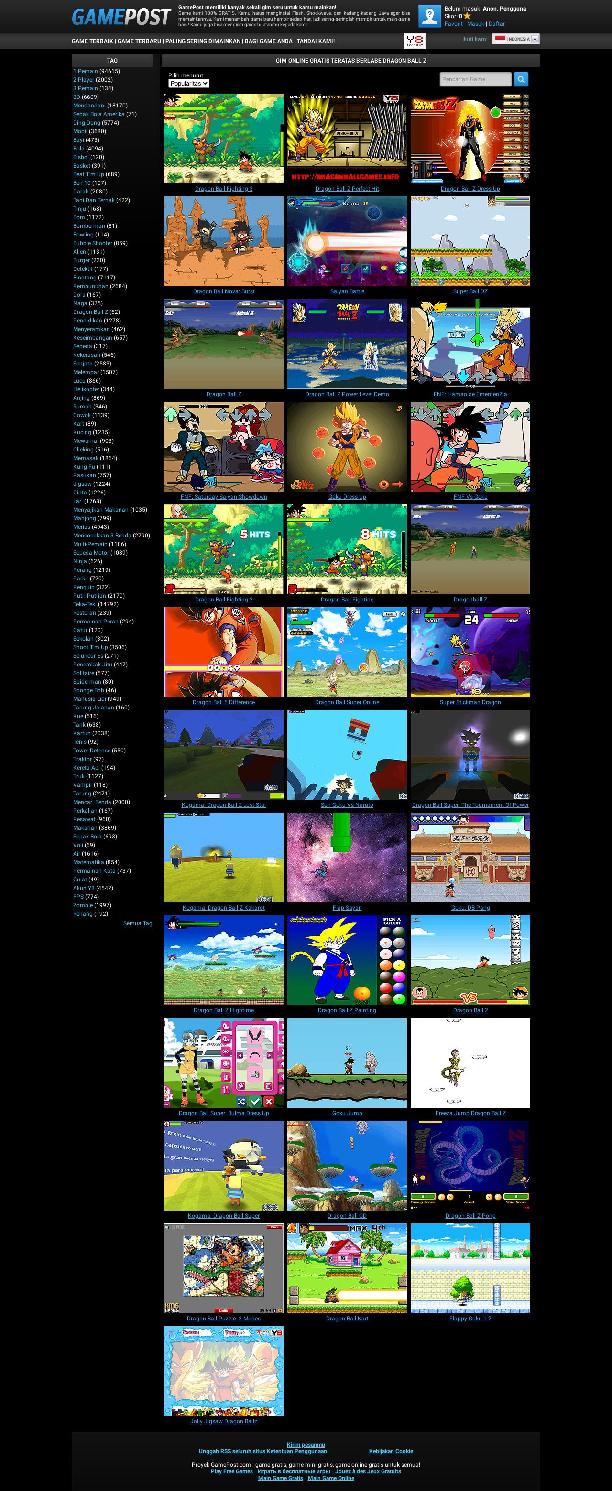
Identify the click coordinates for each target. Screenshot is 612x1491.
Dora (79, 294)
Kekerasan (86, 355)
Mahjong (84, 518)
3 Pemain (85, 88)
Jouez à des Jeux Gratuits (368, 1471)
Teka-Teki (85, 604)
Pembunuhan (91, 286)
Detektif (83, 269)
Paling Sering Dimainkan (202, 41)
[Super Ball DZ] (470, 241)
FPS (78, 896)
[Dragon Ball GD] (347, 1165)
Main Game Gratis (280, 1478)
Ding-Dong (86, 122)
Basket (81, 165)
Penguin (84, 587)
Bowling (83, 234)
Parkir (80, 578)
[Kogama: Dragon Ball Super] (224, 1165)
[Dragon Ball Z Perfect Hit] (347, 138)
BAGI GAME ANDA (269, 41)
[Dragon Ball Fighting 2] (224, 549)
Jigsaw (82, 484)
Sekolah (83, 638)
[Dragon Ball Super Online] (347, 652)
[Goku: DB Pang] (470, 857)
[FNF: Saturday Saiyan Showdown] (224, 446)
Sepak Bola (87, 836)
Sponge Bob (88, 690)
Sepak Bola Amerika (99, 114)
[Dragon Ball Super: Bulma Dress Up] (224, 1063)
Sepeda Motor (91, 552)
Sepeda (82, 346)
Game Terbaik (92, 41)
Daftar (497, 24)
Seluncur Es (88, 656)
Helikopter (86, 389)
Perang (82, 570)
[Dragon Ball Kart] (347, 1268)
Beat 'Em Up (88, 174)
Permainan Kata (94, 871)
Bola (79, 148)
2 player (83, 79)
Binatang (85, 277)
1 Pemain (85, 71)
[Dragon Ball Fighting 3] (224, 138)
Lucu (79, 380)
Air (76, 853)
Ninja (80, 561)
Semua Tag (138, 923)
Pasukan (84, 475)
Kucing (82, 432)
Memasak (85, 458)
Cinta (80, 492)
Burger (81, 260)
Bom (79, 217)
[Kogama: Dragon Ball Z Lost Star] (224, 754)
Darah (81, 191)
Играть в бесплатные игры (294, 1471)
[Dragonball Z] (470, 549)
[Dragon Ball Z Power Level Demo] (347, 344)
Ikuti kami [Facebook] (475, 39)
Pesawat (84, 819)
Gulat (80, 879)
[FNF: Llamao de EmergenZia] (470, 344)
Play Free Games (232, 1471)
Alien (79, 251)
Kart (78, 423)
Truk (79, 776)
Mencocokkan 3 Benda (102, 535)
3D (76, 97)
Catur (80, 630)
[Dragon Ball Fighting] (347, 549)
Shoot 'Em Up (90, 647)
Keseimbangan (92, 337)
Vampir (82, 785)
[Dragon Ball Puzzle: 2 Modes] (224, 1268)
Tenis (80, 742)
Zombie (83, 905)
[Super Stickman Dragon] (470, 652)
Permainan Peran (96, 621)
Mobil (80, 131)
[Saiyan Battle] (347, 241)
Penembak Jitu (92, 664)
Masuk (475, 24)
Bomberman (89, 226)
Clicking (83, 449)
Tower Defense (91, 750)
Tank (79, 724)
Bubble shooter (92, 243)
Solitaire (83, 673)
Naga (80, 303)
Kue (78, 716)
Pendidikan (87, 320)
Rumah (82, 406)
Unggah (209, 1451)
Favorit (454, 24)
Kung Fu (84, 466)
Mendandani (89, 105)
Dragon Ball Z (90, 312)
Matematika (88, 862)
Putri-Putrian (89, 595)
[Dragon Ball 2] (470, 960)
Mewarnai (85, 441)
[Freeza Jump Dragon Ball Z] (470, 1063)
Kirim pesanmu (306, 1444)
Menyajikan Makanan (101, 509)
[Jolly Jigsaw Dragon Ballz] (224, 1371)
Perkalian (85, 810)
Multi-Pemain (90, 544)
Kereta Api (86, 767)
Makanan (85, 828)
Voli (78, 845)
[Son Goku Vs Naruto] (347, 754)
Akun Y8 (84, 888)
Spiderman (87, 681)
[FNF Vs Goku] (470, 446)
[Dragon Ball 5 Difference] (224, 652)
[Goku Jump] (347, 1063)
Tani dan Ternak (94, 200)
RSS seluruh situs (242, 1451)
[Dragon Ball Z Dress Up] (470, 138)
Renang (83, 914)
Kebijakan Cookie (391, 1451)
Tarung (82, 793)
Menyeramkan (91, 329)
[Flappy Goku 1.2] (470, 1268)
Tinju (79, 208)
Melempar (86, 372)
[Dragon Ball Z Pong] (470, 1165)
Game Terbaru (139, 41)
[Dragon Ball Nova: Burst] (224, 241)
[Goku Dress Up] (347, 446)
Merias (81, 527)
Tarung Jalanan (93, 707)
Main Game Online (331, 1478)
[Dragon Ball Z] (224, 344)
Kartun (82, 733)
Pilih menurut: (186, 75)
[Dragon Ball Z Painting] (347, 960)
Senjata (83, 363)
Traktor (82, 759)
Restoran (84, 613)
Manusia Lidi (89, 699)
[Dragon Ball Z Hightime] (224, 960)
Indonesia (512, 39)
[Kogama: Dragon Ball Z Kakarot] (224, 857)
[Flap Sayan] (347, 857)
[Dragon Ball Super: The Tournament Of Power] (470, 754)
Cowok (82, 415)
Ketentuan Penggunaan (297, 1451)
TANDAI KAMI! (316, 41)
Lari (78, 501)
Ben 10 (82, 183)
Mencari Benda (92, 802)
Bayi (78, 140)
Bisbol (81, 157)
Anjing (81, 398)
